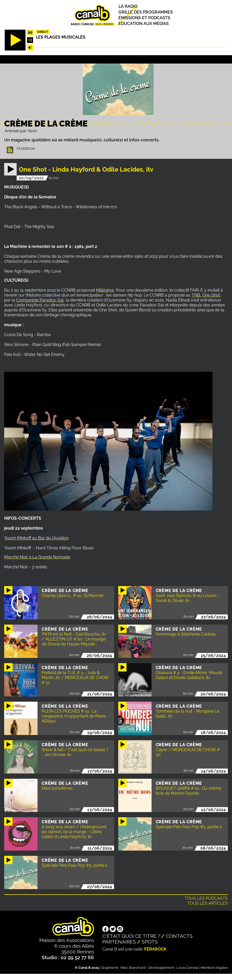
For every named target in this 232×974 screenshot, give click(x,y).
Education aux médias (143, 23)
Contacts (179, 936)
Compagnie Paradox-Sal (40, 300)
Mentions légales (214, 968)
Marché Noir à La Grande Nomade (37, 557)
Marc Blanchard (133, 968)
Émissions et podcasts (144, 17)
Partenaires (119, 942)
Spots (150, 942)
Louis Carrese (187, 968)
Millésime (105, 290)
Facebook (26, 148)
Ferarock (155, 949)
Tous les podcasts (206, 898)
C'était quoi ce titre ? (131, 936)
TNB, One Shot (206, 295)
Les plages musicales (60, 37)
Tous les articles (207, 903)
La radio (127, 6)
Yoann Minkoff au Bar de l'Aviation (36, 538)
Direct (42, 31)
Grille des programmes (145, 12)
